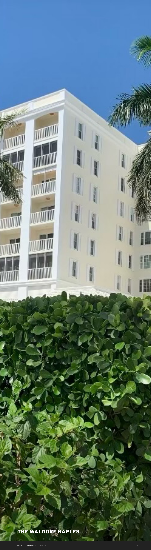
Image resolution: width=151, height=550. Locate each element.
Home (19, 545)
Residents (31, 545)
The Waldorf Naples (48, 531)
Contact (43, 545)
